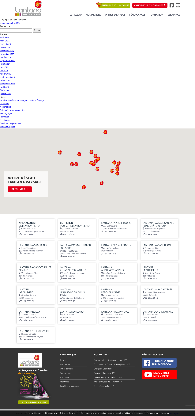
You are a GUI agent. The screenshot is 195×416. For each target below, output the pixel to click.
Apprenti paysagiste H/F (104, 386)
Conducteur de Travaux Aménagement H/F (112, 364)
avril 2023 (4, 87)
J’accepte (165, 413)
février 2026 (5, 44)
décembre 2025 (7, 51)
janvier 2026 (5, 47)
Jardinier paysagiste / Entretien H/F (108, 382)
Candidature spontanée (149, 5)
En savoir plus (153, 413)
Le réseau (75, 15)
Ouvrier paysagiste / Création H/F (108, 377)
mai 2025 (4, 70)
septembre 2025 (7, 61)
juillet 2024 (5, 80)
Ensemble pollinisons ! (115, 5)
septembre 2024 (7, 77)
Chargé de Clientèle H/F (103, 369)
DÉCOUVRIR (19, 189)
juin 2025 (4, 67)
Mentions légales (7, 127)
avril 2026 (4, 37)
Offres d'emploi (66, 369)
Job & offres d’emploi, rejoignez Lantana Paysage (22, 100)
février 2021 (5, 90)
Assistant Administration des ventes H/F (110, 360)
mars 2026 (5, 41)
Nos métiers (93, 15)
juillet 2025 (5, 64)
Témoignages (137, 15)
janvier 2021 (5, 94)
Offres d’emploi (115, 15)
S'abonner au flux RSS (10, 23)
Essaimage (173, 15)
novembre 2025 (7, 54)
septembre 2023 (7, 84)
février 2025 (5, 74)
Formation (156, 15)
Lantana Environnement (34, 402)
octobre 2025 (6, 57)
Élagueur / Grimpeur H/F (104, 373)
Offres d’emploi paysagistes (12, 110)
